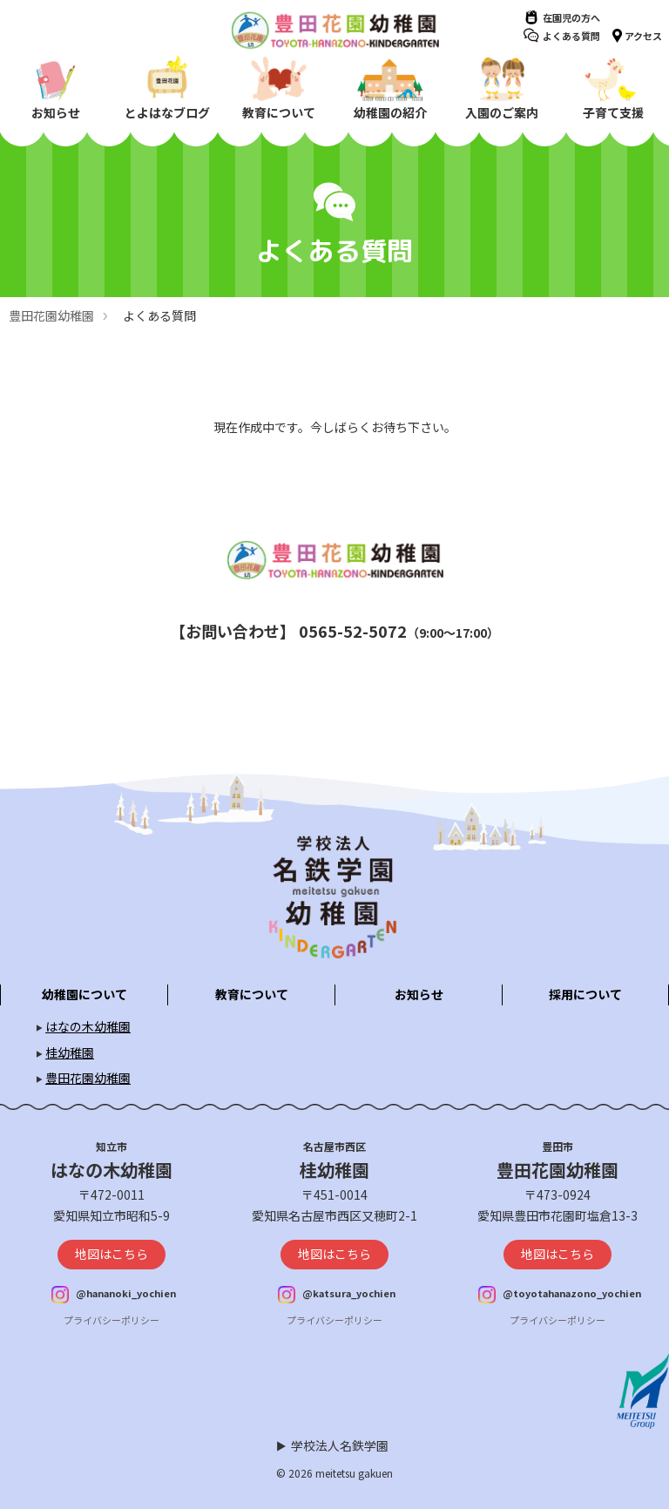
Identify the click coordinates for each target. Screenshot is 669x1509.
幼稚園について (84, 994)
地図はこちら (111, 1253)
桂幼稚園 (69, 1052)
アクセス (643, 36)
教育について (251, 994)
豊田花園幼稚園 (51, 315)
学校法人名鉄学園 (340, 1445)
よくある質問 (571, 36)
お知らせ (419, 994)
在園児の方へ (571, 17)
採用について (585, 994)
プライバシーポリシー (111, 1320)
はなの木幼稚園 (88, 1026)
